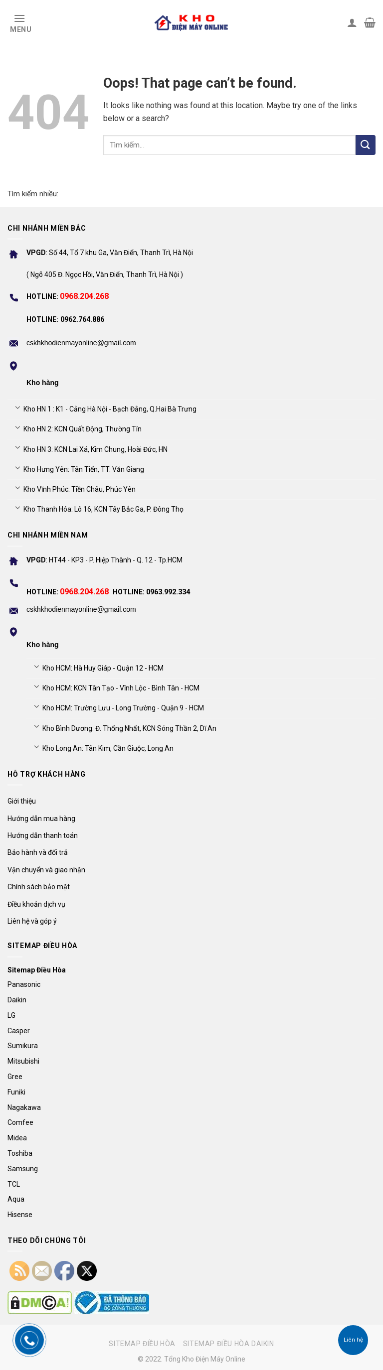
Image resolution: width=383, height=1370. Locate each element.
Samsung (22, 1169)
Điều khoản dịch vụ (36, 904)
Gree (14, 1077)
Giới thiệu (21, 801)
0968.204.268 (84, 296)
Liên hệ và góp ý (32, 921)
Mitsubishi (23, 1061)
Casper (18, 1031)
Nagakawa (24, 1107)
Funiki (16, 1092)
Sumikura (22, 1046)
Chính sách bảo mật (38, 887)
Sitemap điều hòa (142, 1344)
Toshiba (19, 1153)
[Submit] (366, 145)
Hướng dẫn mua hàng (41, 818)
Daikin (16, 1000)
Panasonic (23, 984)
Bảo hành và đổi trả (37, 852)
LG (11, 1015)
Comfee (20, 1122)
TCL (13, 1184)
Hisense (19, 1215)
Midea (17, 1138)
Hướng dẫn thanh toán (42, 835)
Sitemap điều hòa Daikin (228, 1344)
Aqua (15, 1199)
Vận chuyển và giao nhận (46, 870)
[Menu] (19, 22)
